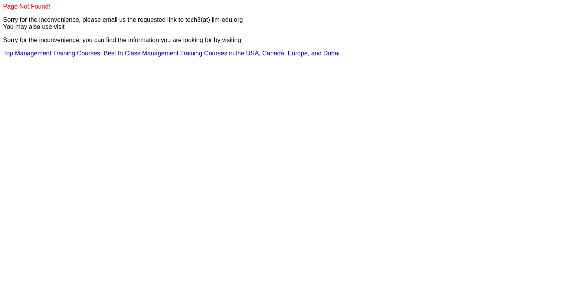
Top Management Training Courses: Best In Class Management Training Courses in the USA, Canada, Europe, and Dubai (171, 53)
